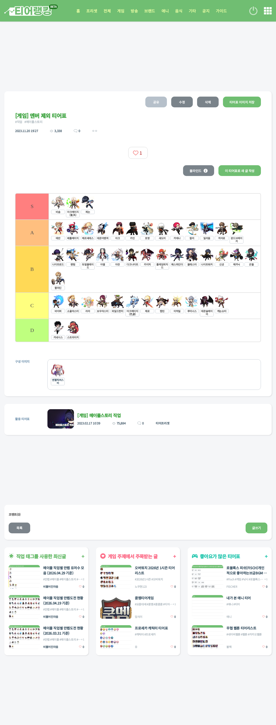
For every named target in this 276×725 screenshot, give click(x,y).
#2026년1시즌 (143, 579)
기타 (192, 11)
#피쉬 (264, 579)
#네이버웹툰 (233, 634)
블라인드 (199, 170)
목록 (19, 528)
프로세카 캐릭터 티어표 (151, 628)
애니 (165, 11)
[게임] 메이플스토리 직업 (99, 415)
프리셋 (91, 11)
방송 (134, 11)
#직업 (18, 122)
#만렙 (46, 579)
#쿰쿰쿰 (158, 604)
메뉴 (268, 10)
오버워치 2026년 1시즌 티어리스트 (155, 570)
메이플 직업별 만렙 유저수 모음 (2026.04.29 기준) (63, 570)
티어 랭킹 (28, 11)
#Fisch (230, 579)
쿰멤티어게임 (144, 597)
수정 (182, 102)
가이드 (221, 11)
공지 (205, 11)
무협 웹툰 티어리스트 (241, 628)
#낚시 (245, 579)
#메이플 (54, 579)
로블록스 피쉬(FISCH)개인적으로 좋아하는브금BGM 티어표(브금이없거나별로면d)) (246, 570)
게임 (120, 11)
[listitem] (138, 206)
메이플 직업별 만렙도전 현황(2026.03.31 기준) (63, 630)
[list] (138, 267)
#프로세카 (150, 634)
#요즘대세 (140, 604)
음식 (178, 11)
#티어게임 (168, 604)
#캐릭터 (139, 634)
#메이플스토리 (33, 122)
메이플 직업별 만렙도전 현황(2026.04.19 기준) (63, 600)
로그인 (253, 10)
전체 (107, 11)
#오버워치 (157, 579)
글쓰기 (256, 528)
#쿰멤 (150, 604)
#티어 (236, 604)
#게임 (238, 579)
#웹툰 (244, 634)
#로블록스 (254, 579)
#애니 (229, 604)
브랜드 (149, 11)
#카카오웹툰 (255, 634)
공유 (156, 102)
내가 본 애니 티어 (238, 597)
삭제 (208, 102)
